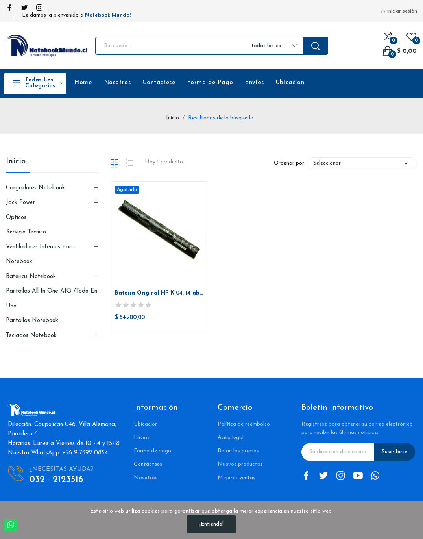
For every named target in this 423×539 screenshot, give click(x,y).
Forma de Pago (210, 83)
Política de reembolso (244, 424)
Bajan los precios (238, 451)
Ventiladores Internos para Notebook (40, 254)
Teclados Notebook (31, 336)
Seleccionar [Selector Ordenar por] (362, 163)
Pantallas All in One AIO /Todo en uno (51, 298)
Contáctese (158, 83)
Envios (254, 83)
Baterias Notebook (31, 277)
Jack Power (20, 203)
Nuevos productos (240, 464)
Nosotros (117, 83)
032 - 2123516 (56, 479)
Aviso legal (231, 438)
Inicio (16, 161)
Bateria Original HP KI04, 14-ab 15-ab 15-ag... (159, 293)
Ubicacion (290, 83)
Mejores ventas (236, 478)
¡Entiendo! (211, 524)
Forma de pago (152, 451)
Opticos (16, 217)
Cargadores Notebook (35, 188)
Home (83, 83)
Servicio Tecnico (26, 232)
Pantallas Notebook (32, 321)
